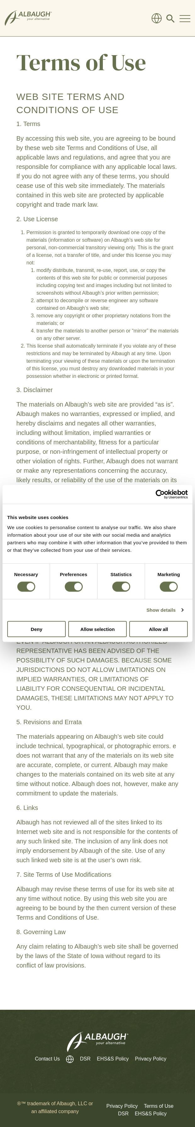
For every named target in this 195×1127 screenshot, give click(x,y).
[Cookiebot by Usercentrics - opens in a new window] (160, 494)
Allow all (158, 629)
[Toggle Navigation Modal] (185, 18)
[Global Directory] (157, 18)
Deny (36, 629)
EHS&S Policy (113, 1058)
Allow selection (97, 629)
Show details (161, 610)
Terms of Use (158, 1106)
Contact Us (47, 1058)
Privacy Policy (150, 1058)
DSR (85, 1058)
